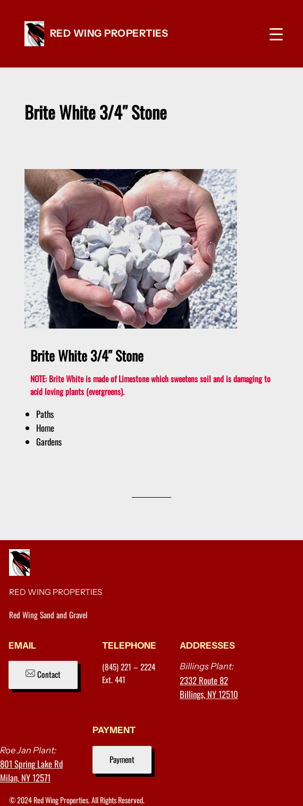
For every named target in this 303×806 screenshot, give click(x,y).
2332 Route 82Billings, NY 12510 (209, 687)
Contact (43, 674)
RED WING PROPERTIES (109, 33)
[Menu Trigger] (276, 33)
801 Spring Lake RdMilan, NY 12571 (31, 770)
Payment (122, 759)
